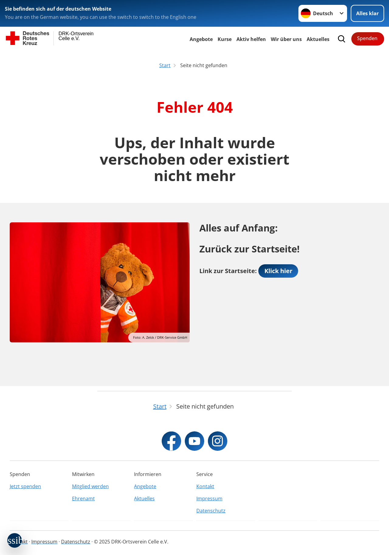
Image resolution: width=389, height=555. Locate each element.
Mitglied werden (90, 486)
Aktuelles (318, 39)
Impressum (209, 498)
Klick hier (278, 271)
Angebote (201, 39)
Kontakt (205, 486)
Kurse (225, 39)
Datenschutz (210, 510)
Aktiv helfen (251, 39)
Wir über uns (286, 39)
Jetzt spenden (25, 486)
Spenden (367, 38)
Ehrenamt (83, 498)
